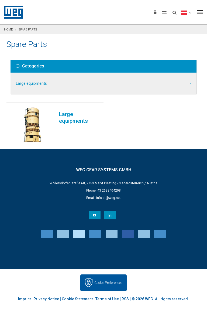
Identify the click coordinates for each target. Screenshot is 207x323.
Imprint (24, 299)
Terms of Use (107, 299)
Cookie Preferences (108, 283)
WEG (11, 12)
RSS (125, 299)
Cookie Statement (77, 299)
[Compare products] (164, 12)
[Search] (174, 10)
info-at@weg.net (108, 198)
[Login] (155, 12)
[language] (186, 12)
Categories (30, 66)
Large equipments (31, 83)
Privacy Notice (46, 299)
